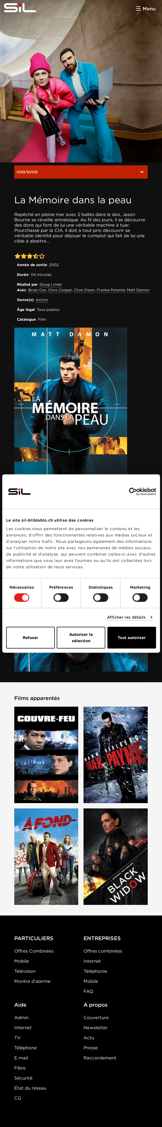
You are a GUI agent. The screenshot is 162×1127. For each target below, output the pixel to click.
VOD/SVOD (81, 172)
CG (17, 1098)
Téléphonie (95, 971)
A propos (96, 1005)
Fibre (20, 1068)
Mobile (21, 961)
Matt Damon (138, 290)
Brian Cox (37, 290)
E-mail (21, 1057)
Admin (21, 1017)
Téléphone (25, 1047)
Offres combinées (103, 951)
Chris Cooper (60, 290)
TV (17, 1037)
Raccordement (100, 1057)
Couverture (96, 1017)
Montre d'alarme (32, 981)
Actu (89, 1037)
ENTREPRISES (102, 938)
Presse (91, 1047)
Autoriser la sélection (81, 637)
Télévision (24, 971)
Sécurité (23, 1078)
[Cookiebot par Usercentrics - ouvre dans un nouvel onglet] (133, 492)
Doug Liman (51, 284)
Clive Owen (84, 290)
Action (42, 300)
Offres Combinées (34, 951)
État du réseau (30, 1088)
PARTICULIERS (33, 938)
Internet (92, 961)
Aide (20, 1005)
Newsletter (96, 1027)
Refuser (30, 637)
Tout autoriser (132, 637)
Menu (149, 8)
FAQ (88, 991)
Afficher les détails (126, 617)
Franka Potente (111, 290)
